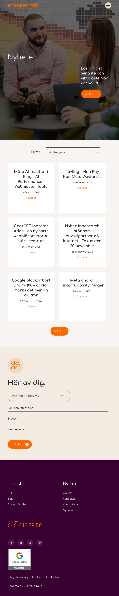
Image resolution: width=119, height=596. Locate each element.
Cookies (37, 577)
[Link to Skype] (39, 543)
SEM (11, 498)
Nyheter (68, 510)
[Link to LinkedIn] (21, 543)
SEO (10, 493)
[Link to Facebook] (11, 543)
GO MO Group (33, 586)
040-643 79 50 (25, 525)
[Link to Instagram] (30, 543)
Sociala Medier (17, 504)
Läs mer (31, 197)
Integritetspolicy (18, 577)
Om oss (68, 493)
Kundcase (69, 498)
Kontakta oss (71, 504)
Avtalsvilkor (53, 577)
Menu (108, 5)
